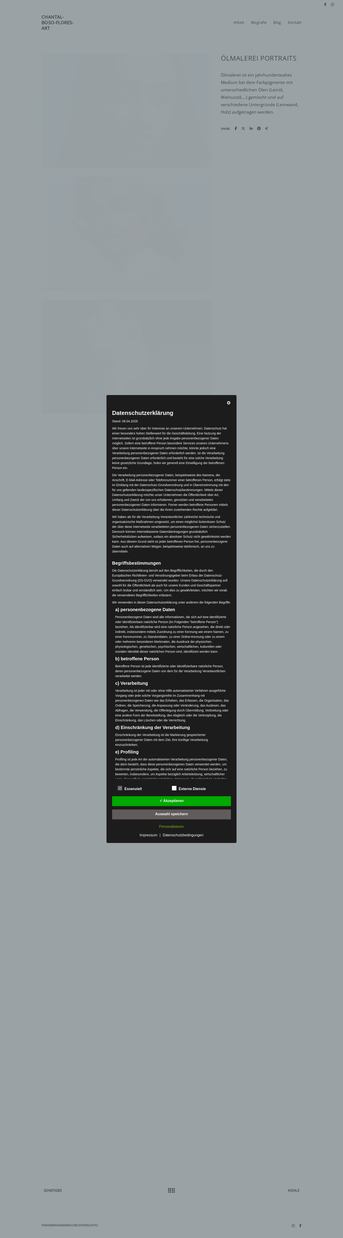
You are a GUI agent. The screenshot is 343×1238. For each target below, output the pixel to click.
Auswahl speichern (171, 814)
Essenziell (130, 788)
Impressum (148, 835)
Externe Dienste (189, 788)
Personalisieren (171, 827)
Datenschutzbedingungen (183, 835)
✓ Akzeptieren (171, 801)
